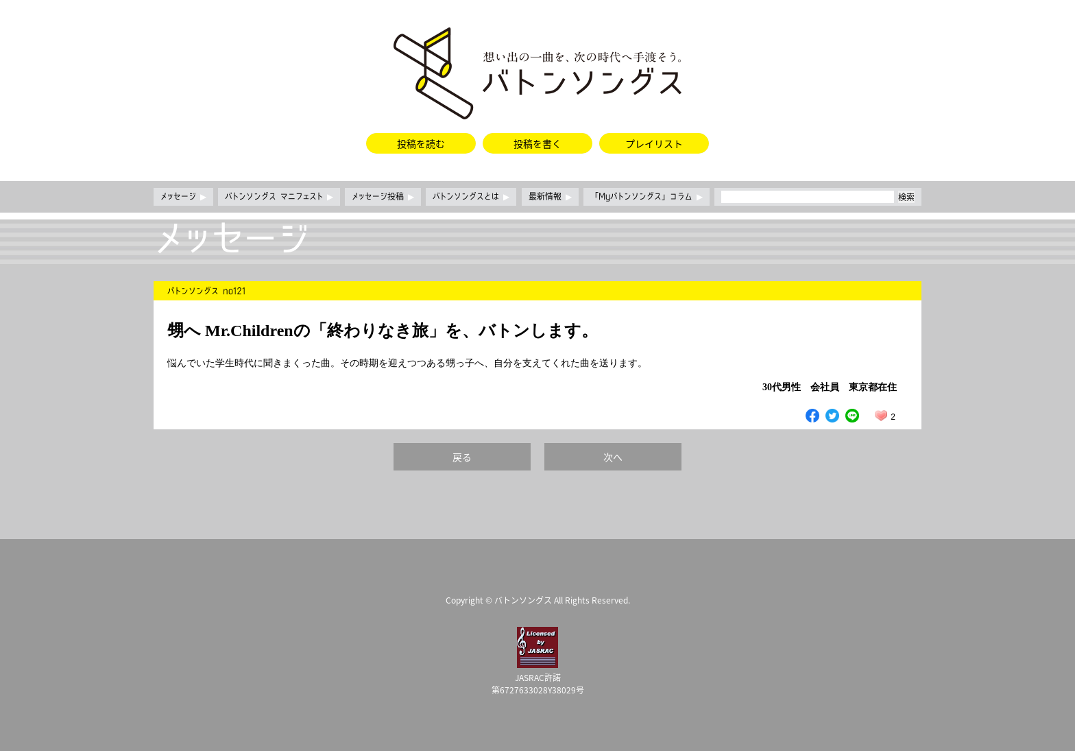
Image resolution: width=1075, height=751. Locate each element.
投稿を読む (421, 143)
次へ (613, 457)
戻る (462, 457)
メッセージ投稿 (383, 197)
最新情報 (550, 197)
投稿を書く (537, 143)
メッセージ (183, 197)
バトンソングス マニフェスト (279, 197)
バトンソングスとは (471, 197)
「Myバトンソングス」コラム (646, 197)
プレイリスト (654, 143)
